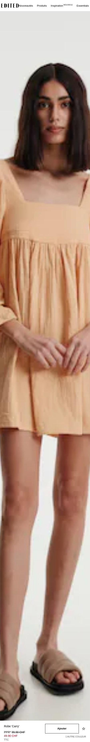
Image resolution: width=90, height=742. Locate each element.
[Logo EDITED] (10, 6)
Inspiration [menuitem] (62, 5)
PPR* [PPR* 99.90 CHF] (14, 732)
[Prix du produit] (24, 736)
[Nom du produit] (24, 726)
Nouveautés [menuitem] (26, 5)
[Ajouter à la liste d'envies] (84, 728)
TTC (6, 739)
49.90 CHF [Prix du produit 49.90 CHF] (11, 735)
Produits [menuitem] (42, 5)
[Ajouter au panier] (62, 728)
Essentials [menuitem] (83, 5)
